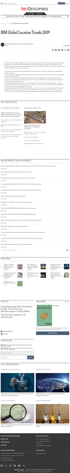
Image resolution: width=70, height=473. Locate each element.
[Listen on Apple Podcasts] (17, 331)
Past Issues (66, 301)
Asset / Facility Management (42, 439)
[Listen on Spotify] (17, 334)
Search (40, 14)
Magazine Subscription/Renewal (11, 436)
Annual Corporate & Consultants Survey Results (12, 455)
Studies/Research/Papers (19, 23)
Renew (67, 3)
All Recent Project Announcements (9, 250)
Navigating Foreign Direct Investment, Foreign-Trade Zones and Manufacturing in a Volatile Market (17, 308)
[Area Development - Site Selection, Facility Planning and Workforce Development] (35, 8)
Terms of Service (47, 471)
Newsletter (4, 439)
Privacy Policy (39, 471)
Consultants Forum (6, 3)
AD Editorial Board (56, 16)
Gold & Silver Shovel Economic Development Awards (13, 453)
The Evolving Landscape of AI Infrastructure (13, 316)
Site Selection (39, 443)
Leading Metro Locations (6, 457)
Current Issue (5, 442)
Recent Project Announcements (43, 445)
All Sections (68, 16)
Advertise (14, 3)
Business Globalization (32, 108)
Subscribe (61, 3)
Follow (31, 14)
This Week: (17, 349)
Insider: (16, 345)
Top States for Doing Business (8, 460)
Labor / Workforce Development (43, 441)
